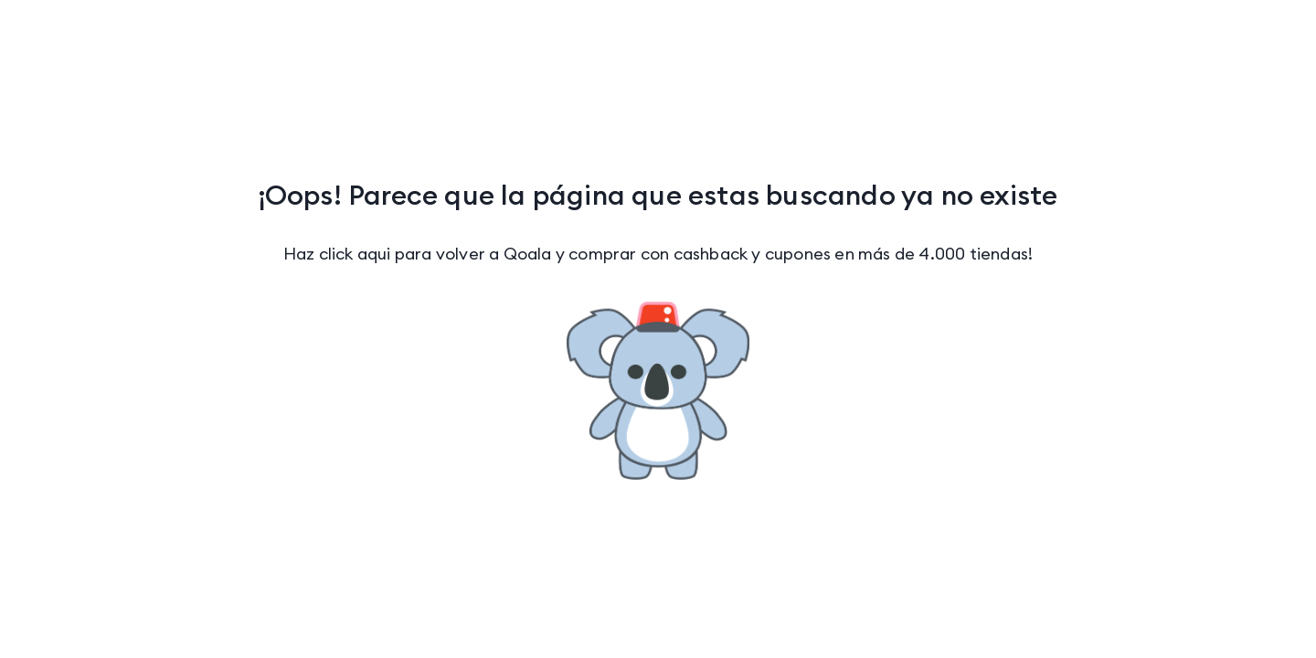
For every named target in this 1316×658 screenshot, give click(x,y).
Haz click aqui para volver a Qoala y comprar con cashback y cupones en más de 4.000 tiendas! (658, 253)
